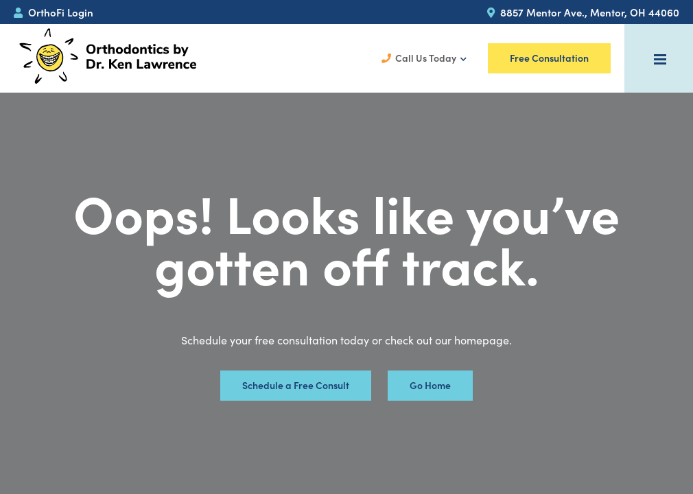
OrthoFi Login (53, 12)
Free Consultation (549, 57)
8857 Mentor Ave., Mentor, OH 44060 (583, 12)
